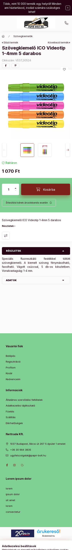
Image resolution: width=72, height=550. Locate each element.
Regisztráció (13, 361)
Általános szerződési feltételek (24, 399)
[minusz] (15, 192)
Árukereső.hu (48, 536)
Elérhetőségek (14, 423)
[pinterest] (15, 65)
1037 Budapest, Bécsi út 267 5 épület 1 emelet (37, 443)
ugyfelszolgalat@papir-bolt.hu (28, 455)
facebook (7, 465)
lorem (9, 488)
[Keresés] (30, 545)
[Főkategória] (3, 36)
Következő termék (58, 42)
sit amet (10, 500)
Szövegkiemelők (23, 36)
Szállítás (11, 417)
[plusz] (15, 186)
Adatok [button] (11, 280)
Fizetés (10, 411)
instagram (14, 465)
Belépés (10, 355)
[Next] (67, 150)
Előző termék (11, 42)
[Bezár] (67, 8)
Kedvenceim (13, 379)
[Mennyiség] (8, 189)
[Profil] (39, 545)
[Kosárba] (45, 189)
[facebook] (6, 65)
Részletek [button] (13, 250)
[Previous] (4, 150)
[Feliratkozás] (29, 203)
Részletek (8, 226)
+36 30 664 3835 (66, 23)
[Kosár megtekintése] (51, 545)
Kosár (9, 373)
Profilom (11, 367)
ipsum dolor (13, 494)
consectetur (13, 511)
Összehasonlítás (6, 235)
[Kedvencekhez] (64, 69)
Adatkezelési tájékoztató (20, 405)
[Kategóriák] (20, 545)
